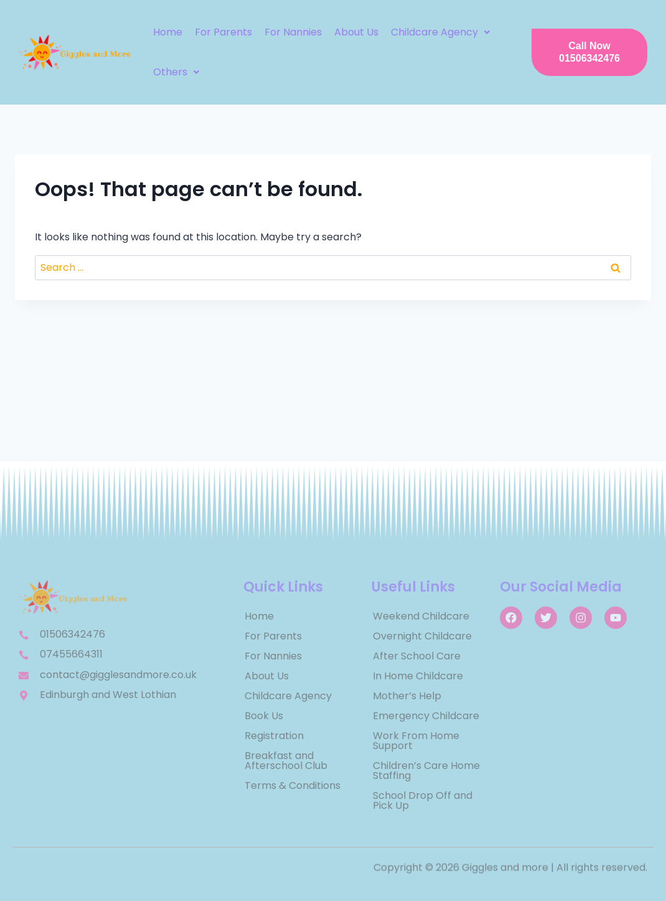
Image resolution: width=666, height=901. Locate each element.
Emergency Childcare (426, 716)
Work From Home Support (416, 741)
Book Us (264, 716)
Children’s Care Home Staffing (426, 770)
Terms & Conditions (292, 785)
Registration (274, 736)
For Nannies (293, 32)
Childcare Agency (440, 32)
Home (167, 32)
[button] (440, 32)
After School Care (417, 656)
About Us (356, 32)
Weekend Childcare (421, 616)
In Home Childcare (418, 676)
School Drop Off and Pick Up (422, 800)
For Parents (223, 32)
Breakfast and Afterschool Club (286, 760)
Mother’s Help (407, 696)
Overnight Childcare (422, 636)
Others (176, 72)
